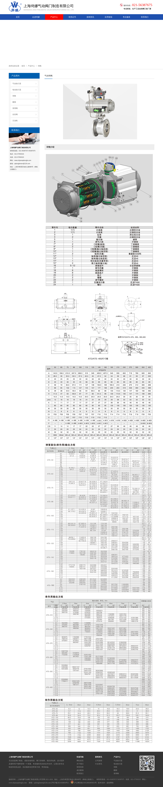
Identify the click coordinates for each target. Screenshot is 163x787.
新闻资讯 (90, 17)
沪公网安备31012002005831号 (84, 783)
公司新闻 (98, 761)
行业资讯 (98, 764)
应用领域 (108, 17)
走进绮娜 (36, 17)
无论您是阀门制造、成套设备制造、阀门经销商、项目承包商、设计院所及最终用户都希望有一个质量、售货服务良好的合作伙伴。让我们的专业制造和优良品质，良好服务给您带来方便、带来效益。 (36, 764)
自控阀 (15, 114)
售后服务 (126, 17)
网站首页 (80, 761)
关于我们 (80, 764)
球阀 (39, 66)
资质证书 (72, 17)
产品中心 (54, 17)
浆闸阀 (15, 108)
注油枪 (15, 121)
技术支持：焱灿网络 (106, 783)
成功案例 (80, 770)
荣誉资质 (80, 767)
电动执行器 (16, 90)
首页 (18, 17)
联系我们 (144, 17)
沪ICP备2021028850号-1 (60, 783)
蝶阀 (14, 102)
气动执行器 (16, 84)
